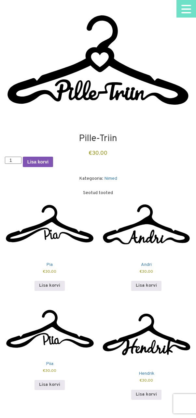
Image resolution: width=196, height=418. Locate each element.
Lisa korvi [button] (49, 285)
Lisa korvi (38, 161)
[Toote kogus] (13, 160)
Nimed (110, 178)
